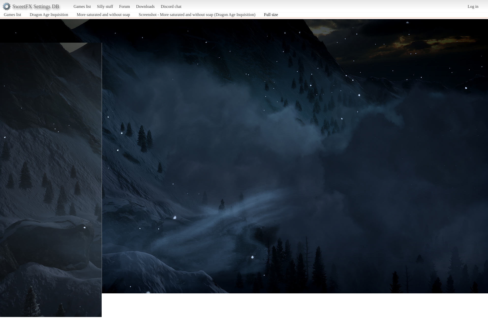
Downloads (145, 6)
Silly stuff (105, 6)
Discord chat (171, 6)
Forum (124, 6)
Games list (82, 6)
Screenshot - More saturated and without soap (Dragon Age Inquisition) (197, 14)
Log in (473, 6)
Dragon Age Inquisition (49, 14)
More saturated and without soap (103, 14)
